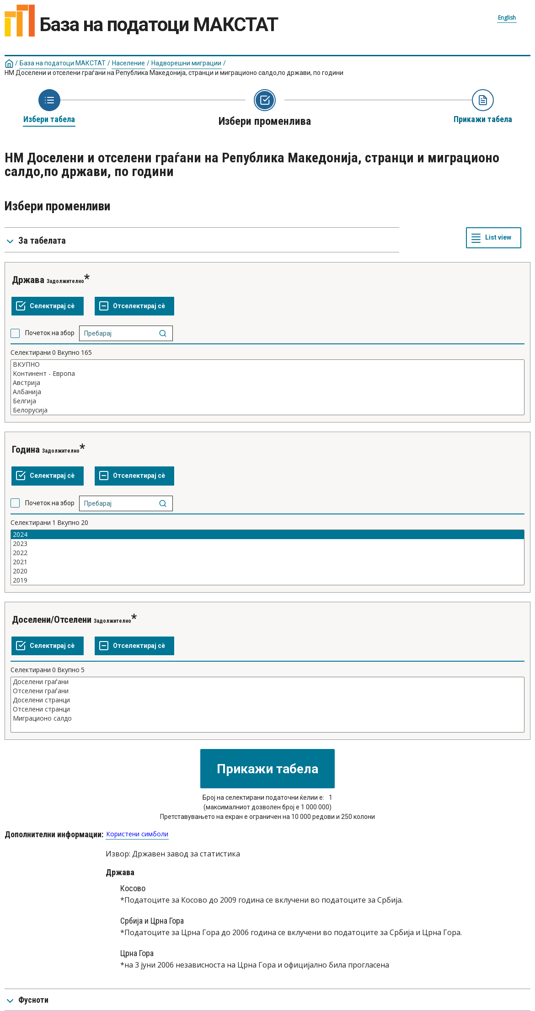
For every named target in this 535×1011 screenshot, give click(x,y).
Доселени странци (267, 700)
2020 (267, 571)
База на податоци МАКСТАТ (63, 63)
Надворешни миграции (186, 63)
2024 (267, 534)
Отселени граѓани (267, 690)
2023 (267, 543)
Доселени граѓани (267, 681)
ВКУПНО (267, 364)
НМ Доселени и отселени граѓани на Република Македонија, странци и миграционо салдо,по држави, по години (174, 72)
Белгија (267, 401)
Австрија (267, 382)
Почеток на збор (50, 333)
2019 (267, 580)
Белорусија (267, 410)
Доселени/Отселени (51, 619)
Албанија (267, 391)
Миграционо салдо (267, 718)
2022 (267, 552)
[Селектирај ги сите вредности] (48, 306)
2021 (267, 562)
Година (26, 449)
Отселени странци (267, 709)
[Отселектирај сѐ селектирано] (134, 306)
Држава (28, 279)
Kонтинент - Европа (267, 373)
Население (128, 63)
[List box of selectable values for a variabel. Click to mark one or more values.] (267, 387)
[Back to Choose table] (49, 107)
